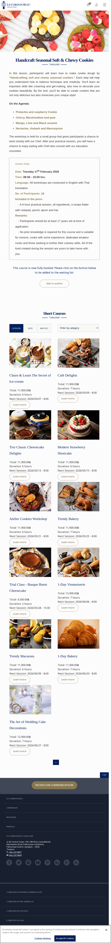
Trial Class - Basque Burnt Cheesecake (28, 588)
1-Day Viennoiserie (71, 584)
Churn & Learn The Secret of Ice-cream (30, 378)
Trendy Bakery (68, 519)
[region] (55, 934)
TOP (104, 775)
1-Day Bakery (68, 656)
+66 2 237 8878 (15, 855)
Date (30, 328)
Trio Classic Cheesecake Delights (26, 450)
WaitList (44, 328)
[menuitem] (88, 5)
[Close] (106, 930)
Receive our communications (54, 785)
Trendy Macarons (21, 656)
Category (16, 328)
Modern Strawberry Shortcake (71, 450)
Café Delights (67, 375)
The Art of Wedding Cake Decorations (27, 725)
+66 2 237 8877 (15, 852)
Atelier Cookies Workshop (28, 519)
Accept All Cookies (65, 938)
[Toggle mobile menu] (105, 5)
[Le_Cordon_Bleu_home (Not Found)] (16, 5)
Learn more (19, 404)
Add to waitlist (54, 283)
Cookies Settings (42, 938)
